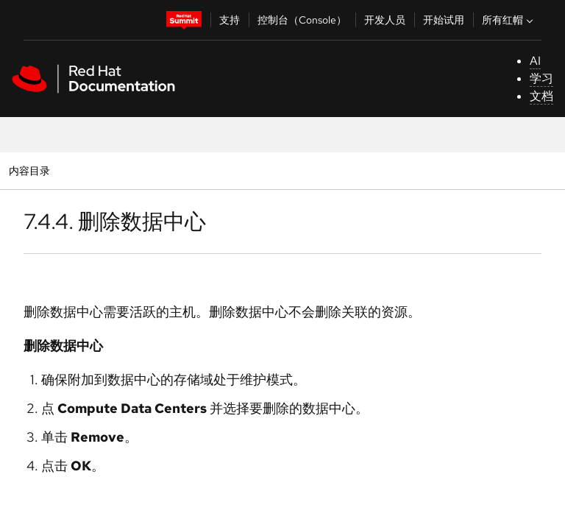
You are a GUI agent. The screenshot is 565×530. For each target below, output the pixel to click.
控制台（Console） (302, 19)
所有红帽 (509, 19)
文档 (541, 96)
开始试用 (443, 19)
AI (535, 60)
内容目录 (29, 170)
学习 (541, 78)
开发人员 (384, 19)
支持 (229, 19)
